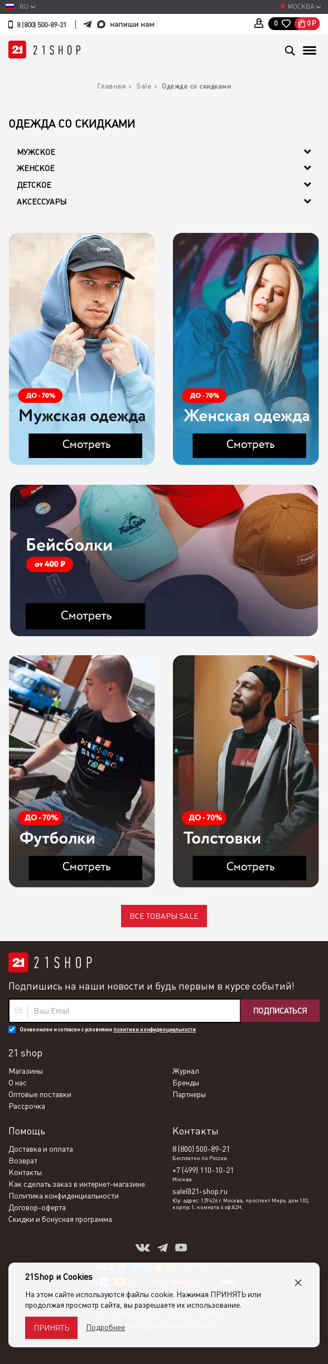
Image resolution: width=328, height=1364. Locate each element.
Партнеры (189, 1094)
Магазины (25, 1070)
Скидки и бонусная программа (60, 1219)
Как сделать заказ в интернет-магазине (76, 1184)
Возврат (22, 1160)
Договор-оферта (37, 1207)
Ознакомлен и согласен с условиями (108, 1029)
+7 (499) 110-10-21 (203, 1170)
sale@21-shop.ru (200, 1191)
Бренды (185, 1082)
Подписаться (279, 1010)
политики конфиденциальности (154, 1029)
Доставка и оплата (40, 1148)
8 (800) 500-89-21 (41, 25)
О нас (17, 1082)
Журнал (185, 1070)
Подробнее (105, 1327)
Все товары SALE (164, 916)
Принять (51, 1327)
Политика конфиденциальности (63, 1195)
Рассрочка (26, 1106)
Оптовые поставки (39, 1094)
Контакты (25, 1172)
